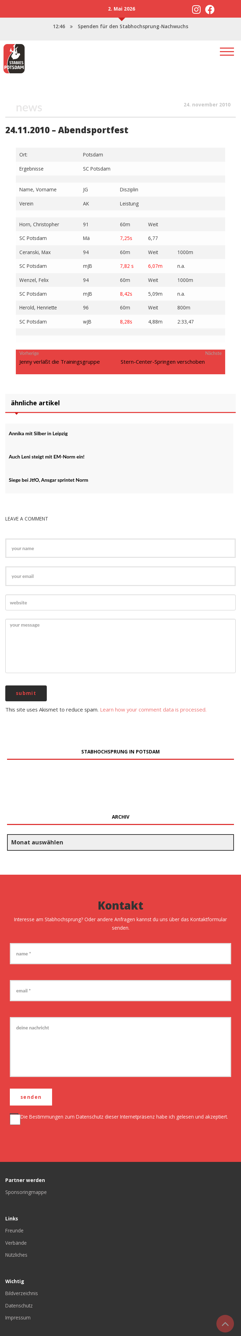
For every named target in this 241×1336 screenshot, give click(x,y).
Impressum (18, 1317)
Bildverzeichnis (21, 1292)
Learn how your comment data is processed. (153, 709)
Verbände (16, 1242)
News (29, 107)
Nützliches (16, 1254)
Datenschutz (89, 1116)
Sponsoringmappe (26, 1192)
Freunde (14, 1230)
